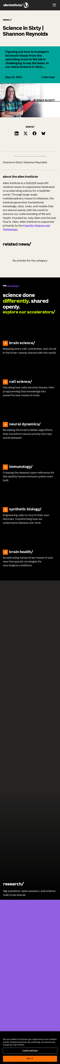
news (6, 20)
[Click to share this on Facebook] (34, 133)
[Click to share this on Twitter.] (25, 133)
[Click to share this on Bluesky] (43, 133)
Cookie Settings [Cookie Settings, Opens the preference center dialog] (30, 1051)
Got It (30, 1059)
